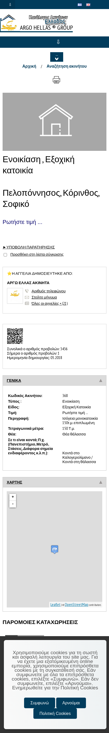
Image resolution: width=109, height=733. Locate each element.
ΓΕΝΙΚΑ (14, 380)
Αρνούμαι (71, 703)
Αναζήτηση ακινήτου (67, 66)
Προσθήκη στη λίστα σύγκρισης (37, 254)
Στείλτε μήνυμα (44, 297)
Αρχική (29, 66)
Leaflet (55, 604)
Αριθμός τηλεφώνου (49, 290)
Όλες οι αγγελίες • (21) (50, 303)
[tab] (54, 380)
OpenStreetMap (76, 604)
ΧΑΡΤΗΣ (14, 482)
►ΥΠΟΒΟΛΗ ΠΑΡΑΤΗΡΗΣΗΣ (29, 247)
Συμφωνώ (39, 703)
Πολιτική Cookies (55, 713)
